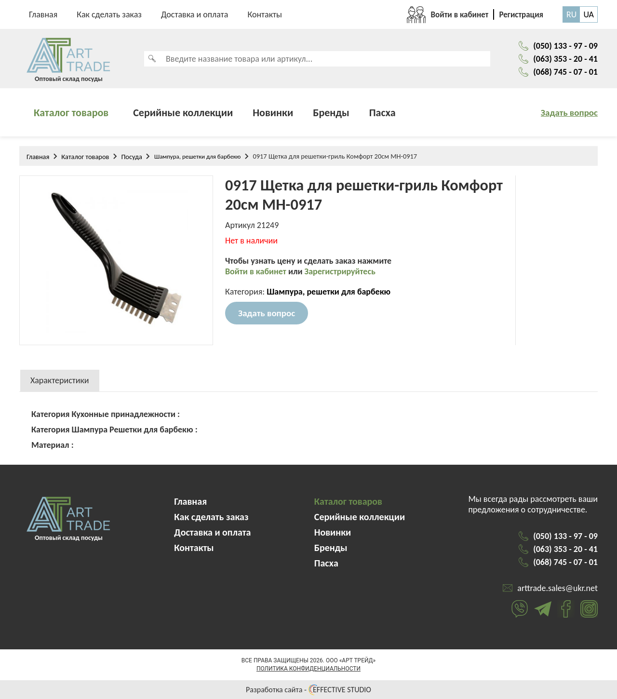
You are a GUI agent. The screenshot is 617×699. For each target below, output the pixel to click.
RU (571, 14)
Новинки (273, 112)
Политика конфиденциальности (308, 668)
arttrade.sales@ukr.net (557, 588)
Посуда (131, 156)
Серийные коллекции (183, 112)
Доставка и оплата (194, 14)
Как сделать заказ (109, 14)
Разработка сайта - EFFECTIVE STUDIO (308, 689)
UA (588, 14)
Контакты (264, 14)
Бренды (331, 112)
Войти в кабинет (256, 271)
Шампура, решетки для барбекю (197, 156)
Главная (43, 14)
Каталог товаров (71, 112)
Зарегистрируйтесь (340, 271)
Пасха (382, 112)
